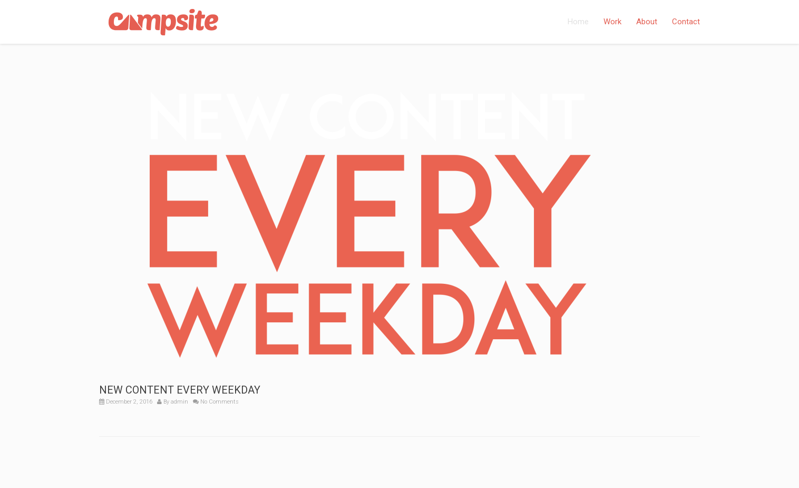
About (646, 21)
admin (179, 401)
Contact (686, 21)
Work (612, 21)
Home (578, 21)
